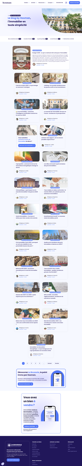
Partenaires (70, 444)
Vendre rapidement (36, 453)
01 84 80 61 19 (59, 2)
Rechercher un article (69, 38)
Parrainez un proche (36, 454)
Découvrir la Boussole (13, 460)
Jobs (69, 449)
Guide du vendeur (35, 449)
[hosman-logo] (7, 2)
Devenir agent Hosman (72, 451)
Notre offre (34, 444)
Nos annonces (53, 444)
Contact (33, 462)
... (43, 363)
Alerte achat (52, 445)
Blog (69, 445)
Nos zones (34, 447)
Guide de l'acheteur (53, 447)
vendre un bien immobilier (30, 410)
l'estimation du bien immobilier (30, 415)
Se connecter (34, 456)
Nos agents (34, 445)
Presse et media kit (71, 447)
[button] (2, 463)
